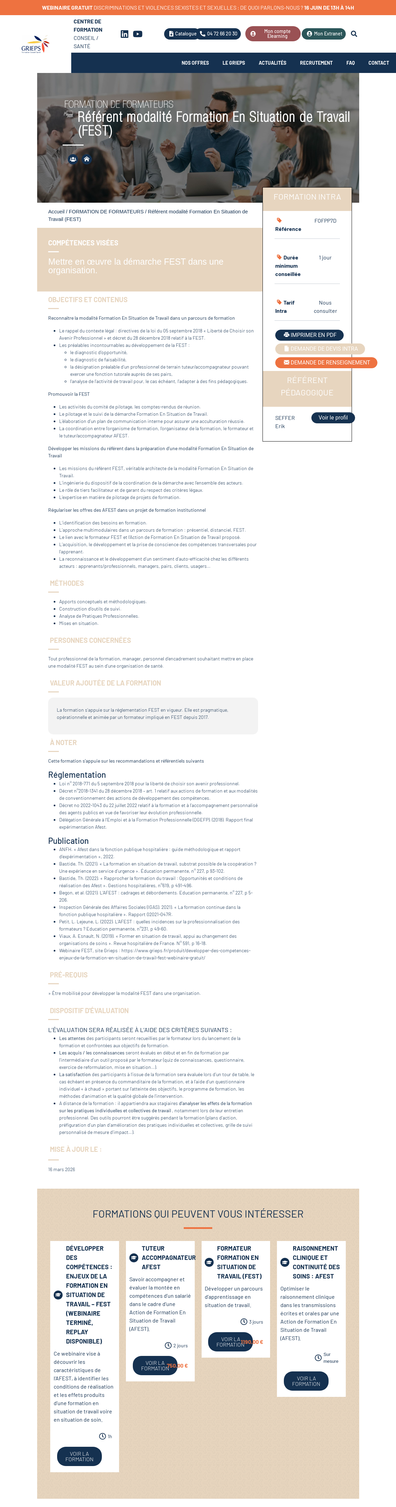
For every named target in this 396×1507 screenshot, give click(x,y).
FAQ (350, 63)
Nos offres (195, 63)
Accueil (56, 211)
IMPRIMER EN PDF (309, 335)
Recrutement (316, 63)
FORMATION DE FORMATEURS (106, 211)
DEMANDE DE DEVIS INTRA (320, 348)
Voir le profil (333, 417)
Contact (378, 63)
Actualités (272, 63)
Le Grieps (234, 63)
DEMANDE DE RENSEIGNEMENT (326, 362)
